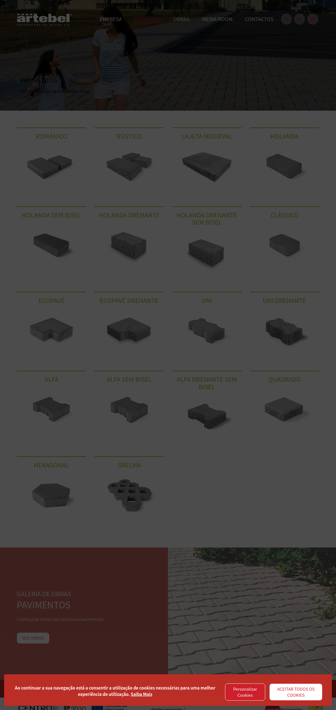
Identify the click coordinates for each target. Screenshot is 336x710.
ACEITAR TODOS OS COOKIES (296, 692)
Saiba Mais (141, 694)
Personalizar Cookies (245, 692)
